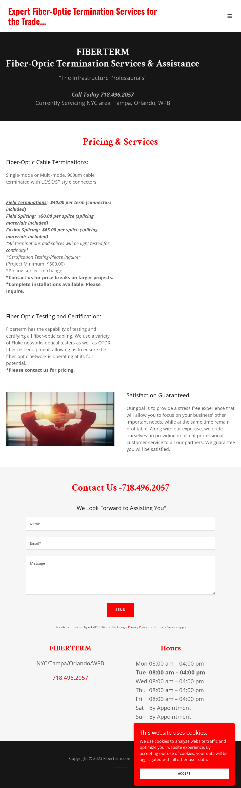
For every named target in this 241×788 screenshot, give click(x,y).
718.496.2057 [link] (70, 677)
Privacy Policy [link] (137, 627)
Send (120, 609)
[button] (230, 16)
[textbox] (120, 524)
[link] (86, 23)
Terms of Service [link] (166, 627)
